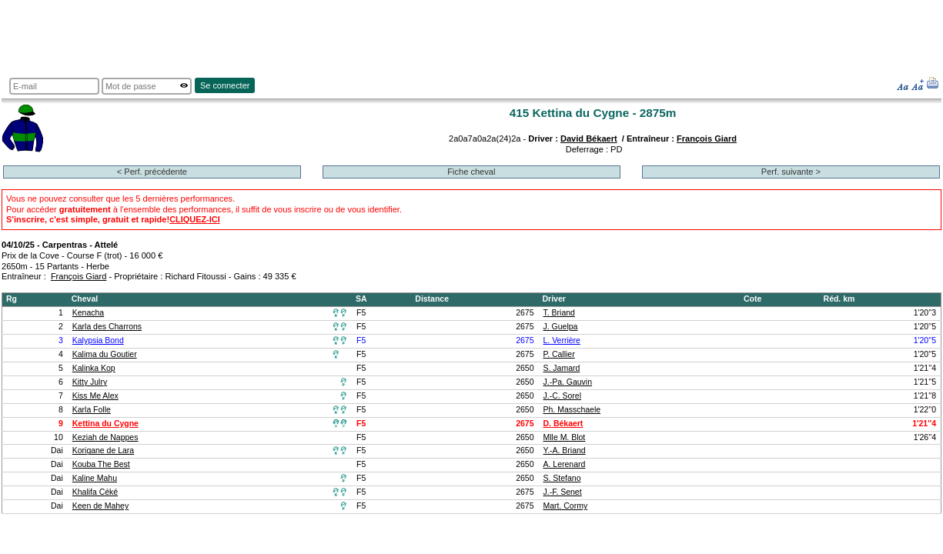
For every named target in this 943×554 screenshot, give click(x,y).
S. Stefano (562, 478)
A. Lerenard (564, 464)
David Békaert (588, 138)
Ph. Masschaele (572, 409)
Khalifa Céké (95, 492)
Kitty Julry (89, 382)
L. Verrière (561, 340)
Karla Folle (91, 409)
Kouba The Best (101, 464)
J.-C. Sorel (562, 396)
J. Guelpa (560, 326)
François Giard (707, 138)
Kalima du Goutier (104, 354)
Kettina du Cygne (105, 423)
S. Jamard (561, 368)
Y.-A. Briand (564, 450)
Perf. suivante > (791, 171)
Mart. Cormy (565, 506)
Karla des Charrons (107, 326)
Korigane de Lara (103, 450)
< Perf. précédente (152, 171)
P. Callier (559, 354)
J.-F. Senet (562, 492)
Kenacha (88, 313)
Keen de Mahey (100, 506)
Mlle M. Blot (564, 437)
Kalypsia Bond (98, 340)
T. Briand (559, 313)
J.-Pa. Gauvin (568, 382)
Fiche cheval (471, 171)
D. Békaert (563, 423)
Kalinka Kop (93, 368)
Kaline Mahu (94, 478)
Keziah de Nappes (105, 437)
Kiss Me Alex (95, 396)
